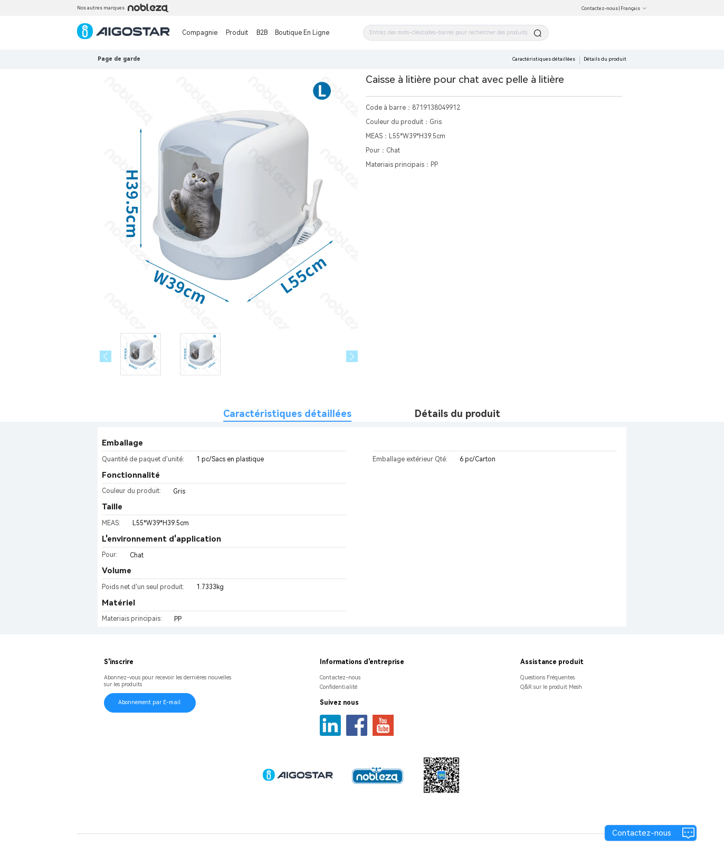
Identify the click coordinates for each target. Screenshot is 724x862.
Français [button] (634, 8)
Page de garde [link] (119, 58)
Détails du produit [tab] (457, 413)
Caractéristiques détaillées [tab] (287, 413)
